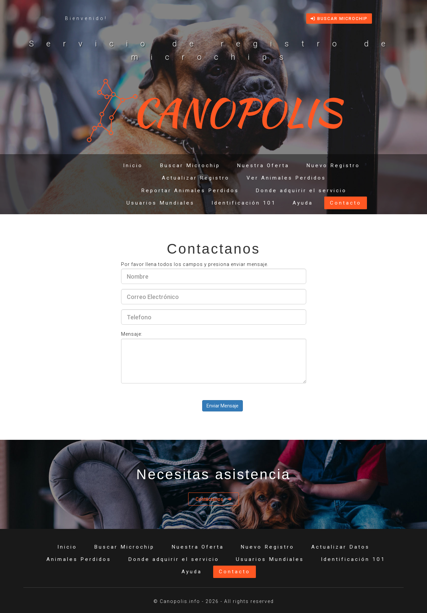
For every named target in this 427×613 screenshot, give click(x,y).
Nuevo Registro (333, 166)
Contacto (345, 203)
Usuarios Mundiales (160, 203)
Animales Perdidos (78, 559)
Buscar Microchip (339, 18)
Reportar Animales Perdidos (190, 191)
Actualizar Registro (196, 178)
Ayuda (303, 203)
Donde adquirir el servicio (301, 191)
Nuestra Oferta (263, 166)
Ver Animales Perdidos (286, 178)
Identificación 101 (243, 203)
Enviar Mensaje (222, 405)
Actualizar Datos (340, 547)
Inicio (133, 166)
